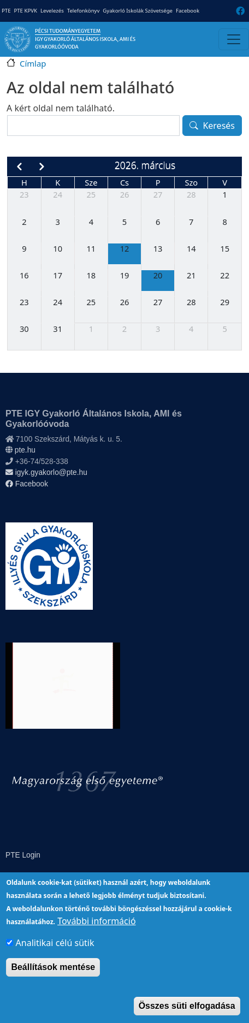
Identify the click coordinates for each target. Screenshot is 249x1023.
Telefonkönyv (83, 10)
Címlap (33, 63)
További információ (96, 935)
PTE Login (22, 855)
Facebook (187, 10)
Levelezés (52, 10)
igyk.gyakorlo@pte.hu (46, 472)
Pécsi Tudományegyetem (67, 31)
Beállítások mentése (53, 981)
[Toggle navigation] (233, 39)
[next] (42, 167)
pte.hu (25, 450)
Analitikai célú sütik (55, 957)
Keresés (219, 126)
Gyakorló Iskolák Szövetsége (138, 10)
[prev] (19, 167)
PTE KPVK (25, 10)
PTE (6, 10)
